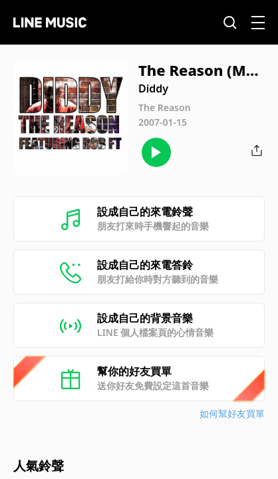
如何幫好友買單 (232, 413)
